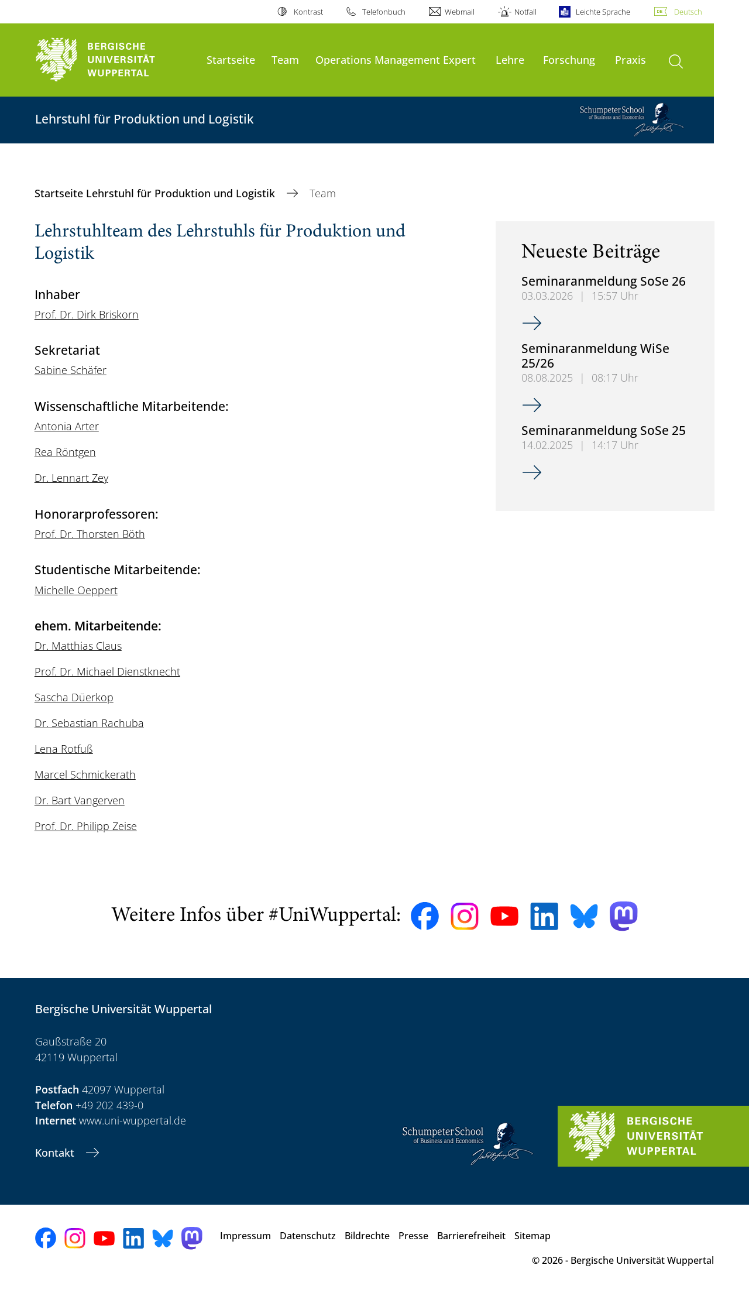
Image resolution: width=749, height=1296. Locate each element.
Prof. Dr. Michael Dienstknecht (107, 671)
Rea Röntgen (65, 452)
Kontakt (56, 1153)
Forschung (569, 59)
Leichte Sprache (603, 11)
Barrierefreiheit (471, 1235)
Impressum (245, 1235)
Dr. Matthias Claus (78, 646)
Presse (413, 1235)
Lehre (510, 59)
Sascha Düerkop (74, 697)
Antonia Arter (67, 426)
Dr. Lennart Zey (71, 478)
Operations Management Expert (395, 59)
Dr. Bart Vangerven (80, 800)
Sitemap (532, 1235)
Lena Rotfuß (64, 749)
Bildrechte (367, 1235)
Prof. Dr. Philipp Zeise (86, 826)
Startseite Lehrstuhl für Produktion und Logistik (156, 193)
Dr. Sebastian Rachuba (89, 723)
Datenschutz (308, 1235)
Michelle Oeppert (76, 590)
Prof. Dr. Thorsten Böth (90, 534)
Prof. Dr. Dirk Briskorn (87, 314)
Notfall (525, 11)
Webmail (460, 11)
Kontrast (308, 11)
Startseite (231, 59)
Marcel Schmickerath (85, 774)
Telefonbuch (384, 11)
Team (285, 59)
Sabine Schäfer (70, 370)
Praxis (630, 59)
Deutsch (688, 11)
